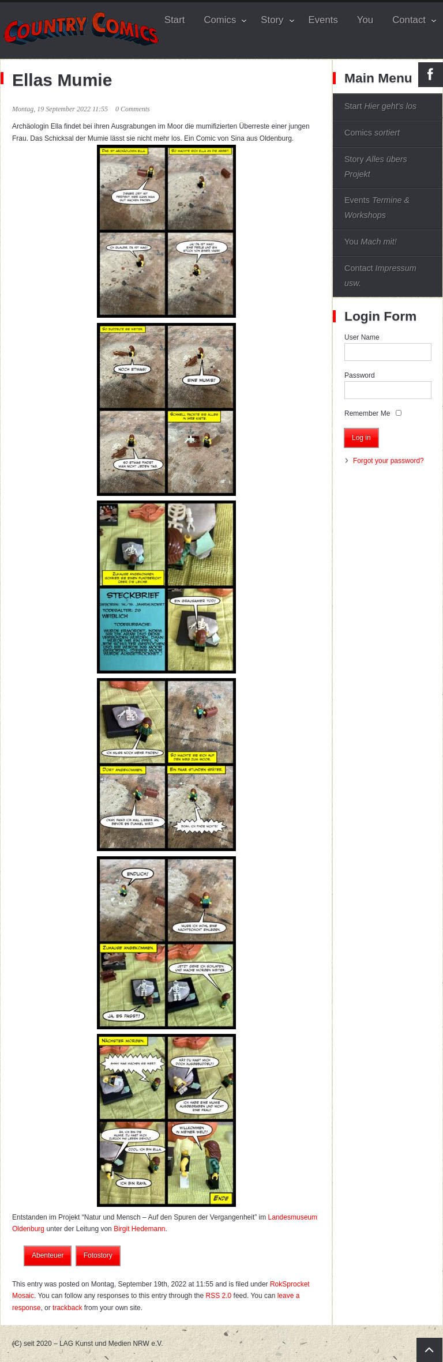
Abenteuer (47, 1255)
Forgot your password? (388, 461)
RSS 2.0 (219, 1296)
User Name (362, 337)
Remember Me (367, 413)
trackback (67, 1308)
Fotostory (98, 1255)
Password (359, 375)
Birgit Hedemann (139, 1229)
